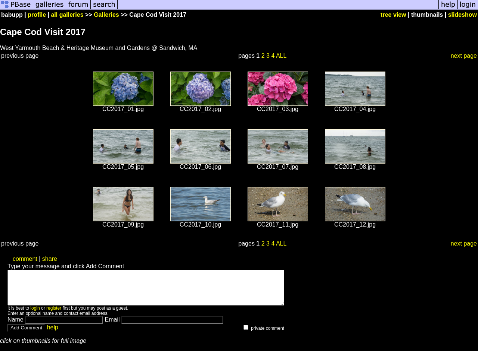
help (52, 334)
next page (464, 56)
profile (37, 15)
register (53, 314)
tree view (393, 15)
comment (25, 259)
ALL (281, 56)
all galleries (67, 15)
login (35, 314)
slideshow (462, 15)
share (49, 259)
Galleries (106, 15)
